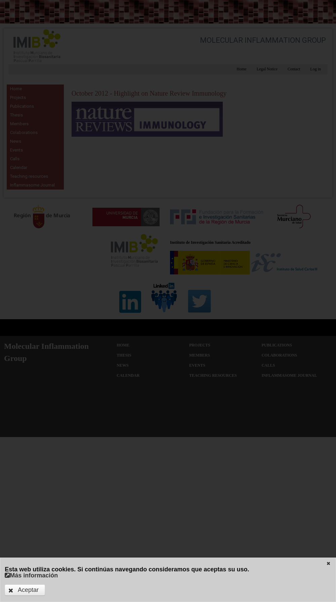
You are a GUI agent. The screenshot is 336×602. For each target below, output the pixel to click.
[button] (328, 563)
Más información (31, 575)
